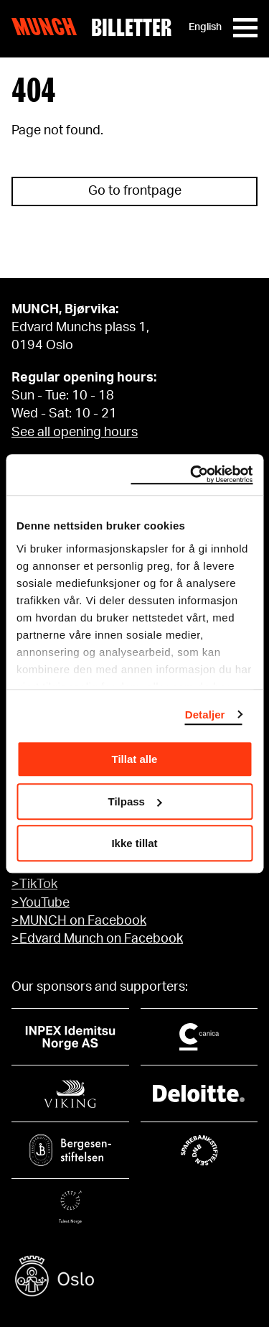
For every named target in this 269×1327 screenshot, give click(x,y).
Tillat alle (135, 759)
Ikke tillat (134, 843)
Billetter (131, 27)
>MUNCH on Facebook (78, 921)
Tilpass (135, 801)
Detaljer (205, 714)
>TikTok (34, 884)
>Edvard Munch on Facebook (97, 939)
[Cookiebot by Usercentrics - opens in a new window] (192, 475)
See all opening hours (74, 432)
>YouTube (40, 903)
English (205, 27)
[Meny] (245, 27)
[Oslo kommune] (134, 1277)
